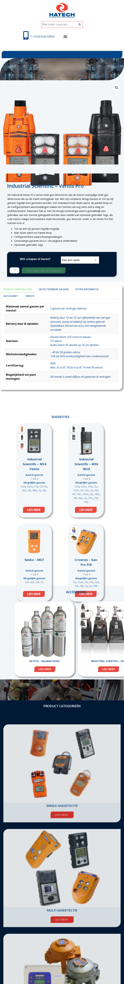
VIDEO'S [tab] (30, 296)
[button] (65, 36)
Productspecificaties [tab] (18, 289)
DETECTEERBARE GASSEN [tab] (54, 289)
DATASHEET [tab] (11, 296)
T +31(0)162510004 (42, 36)
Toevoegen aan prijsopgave (43, 270)
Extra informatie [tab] (87, 289)
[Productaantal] (14, 270)
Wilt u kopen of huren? (35, 259)
